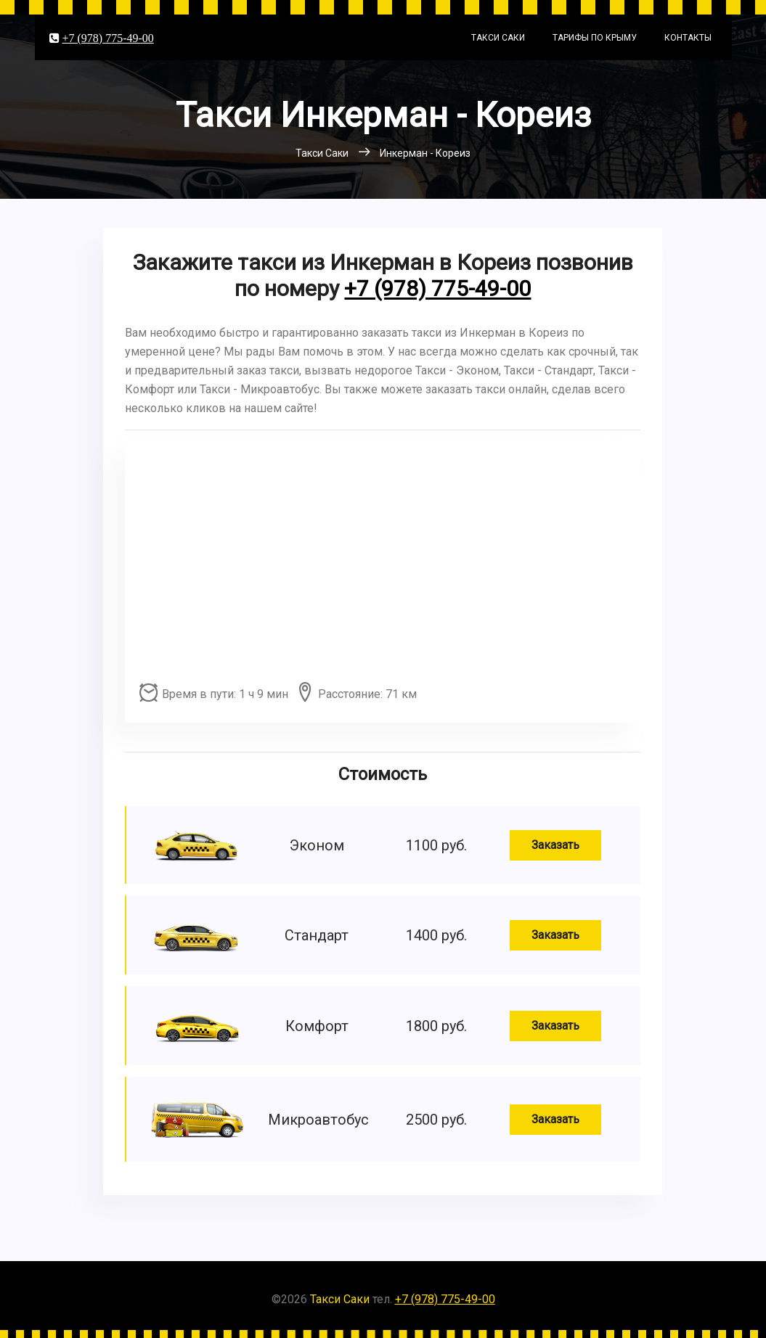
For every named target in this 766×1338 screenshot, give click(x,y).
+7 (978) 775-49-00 (108, 38)
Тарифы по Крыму (595, 38)
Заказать (555, 845)
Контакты (688, 38)
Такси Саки (498, 38)
